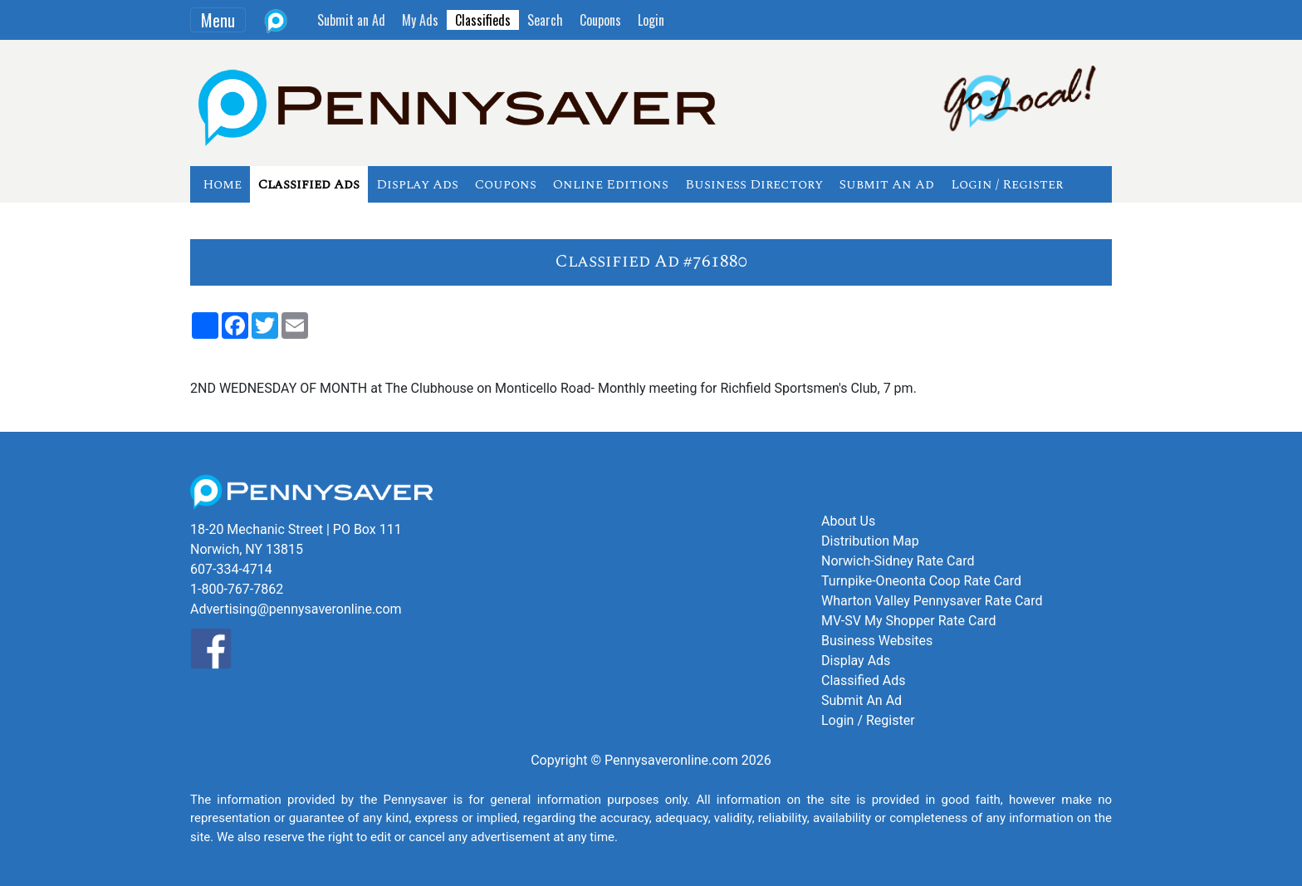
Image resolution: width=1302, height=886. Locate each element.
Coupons (600, 20)
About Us (848, 521)
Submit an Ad (351, 20)
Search (545, 20)
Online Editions (610, 184)
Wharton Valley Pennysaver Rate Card (932, 601)
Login (651, 20)
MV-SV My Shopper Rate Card (908, 621)
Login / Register (1007, 184)
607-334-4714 (231, 569)
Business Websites (876, 641)
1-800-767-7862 (236, 589)
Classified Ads (309, 184)
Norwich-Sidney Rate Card (897, 561)
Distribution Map (870, 541)
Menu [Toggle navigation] (218, 19)
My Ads (420, 20)
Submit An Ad (886, 184)
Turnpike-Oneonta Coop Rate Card (921, 581)
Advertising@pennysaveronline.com (296, 609)
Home (222, 184)
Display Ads (417, 184)
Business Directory (754, 184)
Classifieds (483, 20)
